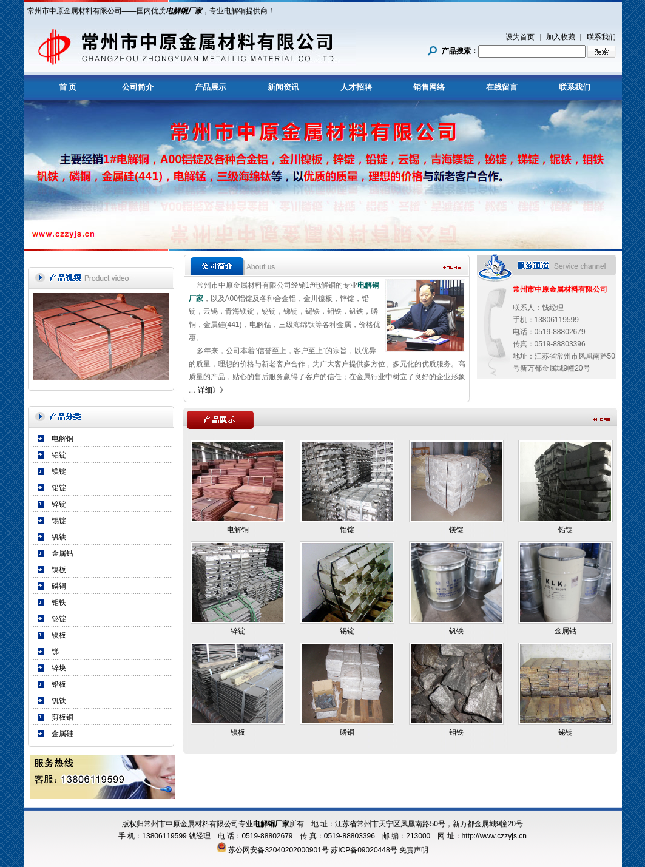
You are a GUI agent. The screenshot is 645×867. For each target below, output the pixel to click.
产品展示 (210, 87)
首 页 (68, 87)
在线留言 (502, 87)
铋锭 (59, 619)
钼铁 (59, 602)
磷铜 (59, 586)
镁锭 (59, 471)
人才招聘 (356, 87)
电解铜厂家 (184, 11)
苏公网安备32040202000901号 (278, 850)
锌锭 (59, 504)
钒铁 (59, 537)
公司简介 (138, 87)
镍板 (59, 569)
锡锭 (59, 520)
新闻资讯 (283, 87)
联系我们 (601, 37)
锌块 (59, 668)
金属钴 (62, 553)
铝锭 (59, 455)
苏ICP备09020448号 (364, 850)
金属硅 (62, 733)
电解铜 (62, 438)
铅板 (59, 684)
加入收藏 (560, 37)
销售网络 (429, 87)
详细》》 (212, 390)
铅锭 (59, 488)
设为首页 (520, 37)
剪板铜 (62, 717)
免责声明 (413, 850)
